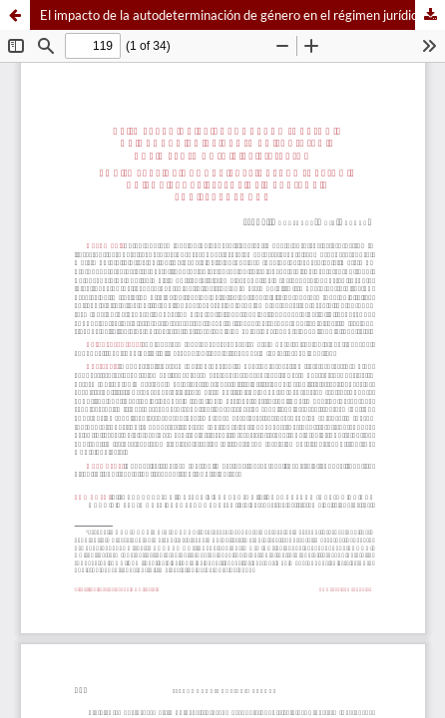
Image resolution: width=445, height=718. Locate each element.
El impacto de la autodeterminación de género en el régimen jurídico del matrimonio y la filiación (242, 15)
